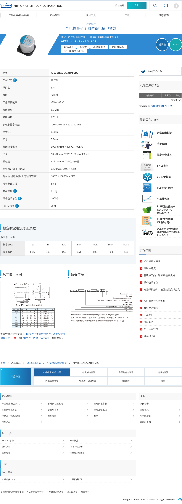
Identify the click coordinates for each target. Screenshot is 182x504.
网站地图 (119, 5)
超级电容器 (163, 372)
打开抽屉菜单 (155, 5)
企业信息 (144, 409)
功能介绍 (162, 143)
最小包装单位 (151, 282)
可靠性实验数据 (77, 452)
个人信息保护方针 (35, 491)
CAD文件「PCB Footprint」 (36, 338)
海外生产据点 (151, 308)
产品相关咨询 (76, 479)
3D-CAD (6, 446)
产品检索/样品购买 (57, 363)
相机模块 (126, 380)
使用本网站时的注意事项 (12, 491)
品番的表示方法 (152, 261)
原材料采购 (145, 421)
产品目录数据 (164, 132)
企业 (137, 5)
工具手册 (148, 315)
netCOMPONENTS (160, 105)
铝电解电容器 (33, 363)
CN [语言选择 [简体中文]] (165, 5)
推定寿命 (148, 322)
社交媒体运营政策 (55, 491)
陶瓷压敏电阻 (51, 380)
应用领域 (6, 452)
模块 (163, 380)
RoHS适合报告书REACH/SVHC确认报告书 (166, 210)
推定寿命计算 (164, 154)
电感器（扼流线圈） (88, 380)
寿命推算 (74, 440)
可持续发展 (145, 415)
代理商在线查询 (55, 403)
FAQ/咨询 (163, 15)
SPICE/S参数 (8, 440)
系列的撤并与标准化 (154, 300)
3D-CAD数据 (164, 176)
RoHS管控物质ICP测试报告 (165, 220)
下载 (127, 15)
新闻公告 (144, 403)
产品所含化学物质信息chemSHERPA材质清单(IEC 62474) (168, 231)
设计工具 (91, 15)
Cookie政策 (72, 491)
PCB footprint (165, 187)
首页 (2, 363)
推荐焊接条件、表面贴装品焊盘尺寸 (162, 291)
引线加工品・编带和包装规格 (159, 275)
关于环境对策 (151, 329)
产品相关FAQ (8, 479)
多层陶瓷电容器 (126, 372)
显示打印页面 (154, 71)
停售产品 (6, 421)
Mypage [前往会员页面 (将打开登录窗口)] (176, 6)
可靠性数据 (163, 198)
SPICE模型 (162, 165)
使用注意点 (150, 268)
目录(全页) (149, 336)
